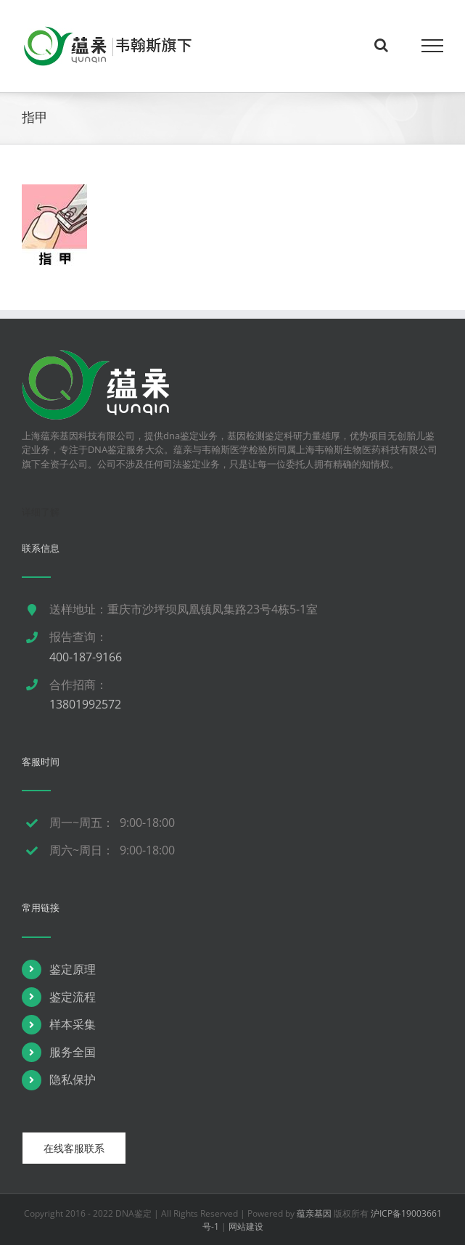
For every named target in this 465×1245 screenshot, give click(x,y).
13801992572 (85, 704)
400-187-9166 (85, 657)
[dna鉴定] (96, 356)
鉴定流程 (72, 997)
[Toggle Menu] (432, 45)
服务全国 (72, 1052)
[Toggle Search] (381, 45)
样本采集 (72, 1024)
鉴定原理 (72, 969)
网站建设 (246, 1226)
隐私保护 (72, 1079)
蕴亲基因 (314, 1213)
